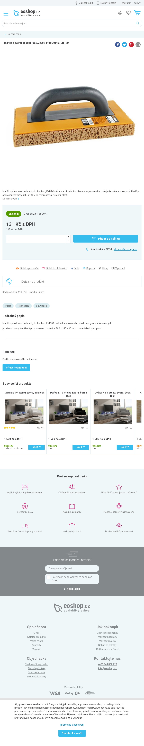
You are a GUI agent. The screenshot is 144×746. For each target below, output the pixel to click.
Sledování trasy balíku (36, 664)
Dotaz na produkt (32, 281)
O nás (36, 632)
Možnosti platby (107, 641)
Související (41, 305)
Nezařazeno (14, 34)
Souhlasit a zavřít (72, 733)
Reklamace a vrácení (107, 649)
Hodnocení (23, 305)
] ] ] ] (137, 3)
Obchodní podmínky (107, 632)
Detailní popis (11, 198)
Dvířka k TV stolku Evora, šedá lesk (113, 394)
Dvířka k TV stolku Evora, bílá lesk (24, 392)
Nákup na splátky (107, 645)
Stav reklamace (36, 672)
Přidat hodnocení (16, 367)
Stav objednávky (36, 668)
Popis (8, 305)
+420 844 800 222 (107, 664)
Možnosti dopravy (107, 637)
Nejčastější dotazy (36, 676)
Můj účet (126, 3)
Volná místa (36, 641)
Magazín (36, 649)
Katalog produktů (36, 637)
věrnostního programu (125, 249)
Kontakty (36, 645)
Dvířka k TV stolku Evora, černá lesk (68, 394)
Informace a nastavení (72, 724)
